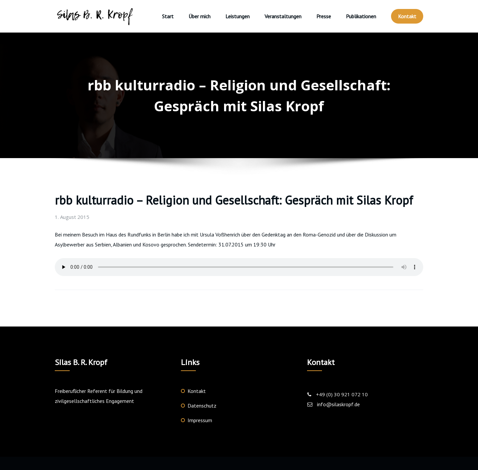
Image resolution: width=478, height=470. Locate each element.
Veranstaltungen (283, 16)
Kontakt (407, 16)
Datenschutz (202, 405)
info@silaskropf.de (338, 404)
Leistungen (237, 16)
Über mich (199, 16)
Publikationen (361, 16)
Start (168, 16)
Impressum (200, 420)
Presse (323, 16)
